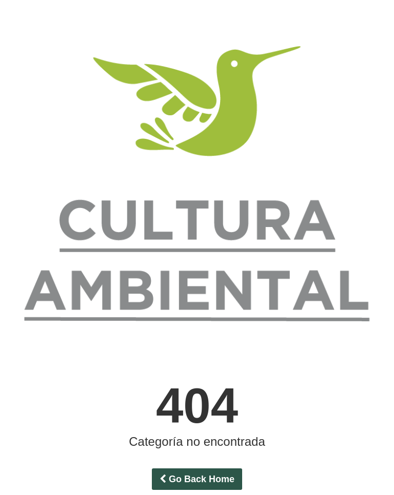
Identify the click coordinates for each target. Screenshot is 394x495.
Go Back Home (197, 479)
